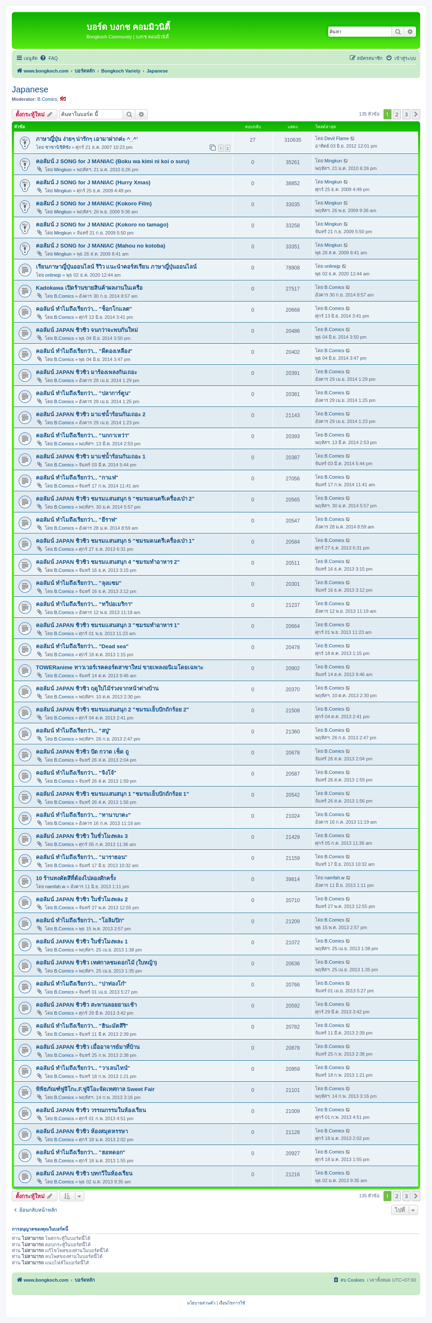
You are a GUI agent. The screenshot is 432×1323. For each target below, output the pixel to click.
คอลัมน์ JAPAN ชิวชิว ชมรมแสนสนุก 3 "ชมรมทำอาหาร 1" (108, 625)
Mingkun (63, 169)
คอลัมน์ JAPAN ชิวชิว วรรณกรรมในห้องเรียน (91, 1110)
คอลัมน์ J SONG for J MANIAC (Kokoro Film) (94, 203)
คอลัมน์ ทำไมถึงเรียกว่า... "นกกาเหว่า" (83, 435)
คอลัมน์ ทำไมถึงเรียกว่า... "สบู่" (73, 731)
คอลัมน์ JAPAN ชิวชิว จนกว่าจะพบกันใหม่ (87, 330)
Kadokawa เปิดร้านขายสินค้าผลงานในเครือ (89, 288)
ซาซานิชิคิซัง (57, 147)
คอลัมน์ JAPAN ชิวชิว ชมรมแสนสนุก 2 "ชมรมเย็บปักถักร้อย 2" (112, 709)
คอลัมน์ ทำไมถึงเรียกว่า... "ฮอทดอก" (80, 1152)
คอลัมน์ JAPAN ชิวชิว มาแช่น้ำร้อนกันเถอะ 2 (91, 414)
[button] (416, 114)
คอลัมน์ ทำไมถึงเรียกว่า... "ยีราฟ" (76, 520)
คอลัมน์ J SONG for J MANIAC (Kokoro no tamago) (102, 224)
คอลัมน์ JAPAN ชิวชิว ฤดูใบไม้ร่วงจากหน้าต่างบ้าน (97, 688)
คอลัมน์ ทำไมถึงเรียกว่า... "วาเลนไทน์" (83, 1068)
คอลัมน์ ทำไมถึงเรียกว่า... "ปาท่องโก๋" (81, 984)
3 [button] (406, 114)
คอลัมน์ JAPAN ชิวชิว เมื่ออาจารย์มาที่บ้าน (88, 1047)
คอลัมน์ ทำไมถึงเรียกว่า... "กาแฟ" (77, 477)
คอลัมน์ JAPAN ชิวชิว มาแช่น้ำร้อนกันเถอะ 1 (91, 456)
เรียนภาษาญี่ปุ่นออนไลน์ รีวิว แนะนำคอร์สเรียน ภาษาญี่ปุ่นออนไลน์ (116, 267)
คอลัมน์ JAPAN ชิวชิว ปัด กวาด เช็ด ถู (82, 752)
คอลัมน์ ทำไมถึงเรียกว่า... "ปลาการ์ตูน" (83, 393)
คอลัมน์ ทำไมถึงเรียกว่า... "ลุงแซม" (79, 583)
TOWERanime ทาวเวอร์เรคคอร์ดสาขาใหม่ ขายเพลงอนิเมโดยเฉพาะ (119, 667)
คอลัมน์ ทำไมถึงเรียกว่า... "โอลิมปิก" (80, 920)
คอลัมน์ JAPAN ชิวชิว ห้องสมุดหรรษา (82, 1131)
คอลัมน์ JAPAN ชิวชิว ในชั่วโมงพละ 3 (82, 836)
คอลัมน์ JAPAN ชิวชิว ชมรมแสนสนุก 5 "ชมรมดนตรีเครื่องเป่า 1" (115, 541)
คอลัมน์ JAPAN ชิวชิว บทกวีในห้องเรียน (84, 1173)
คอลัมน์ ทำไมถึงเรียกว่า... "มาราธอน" (81, 857)
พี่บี (63, 99)
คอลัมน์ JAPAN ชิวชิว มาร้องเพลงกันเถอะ (86, 372)
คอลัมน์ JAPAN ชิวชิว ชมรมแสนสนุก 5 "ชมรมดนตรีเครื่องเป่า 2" (115, 499)
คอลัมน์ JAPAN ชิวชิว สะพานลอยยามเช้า (86, 1005)
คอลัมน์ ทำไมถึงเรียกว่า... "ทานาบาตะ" (83, 815)
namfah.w (55, 886)
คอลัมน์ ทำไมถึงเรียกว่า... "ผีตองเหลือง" (84, 351)
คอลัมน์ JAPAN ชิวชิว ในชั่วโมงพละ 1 (82, 941)
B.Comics (47, 99)
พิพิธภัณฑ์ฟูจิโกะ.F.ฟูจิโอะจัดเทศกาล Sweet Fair (95, 1089)
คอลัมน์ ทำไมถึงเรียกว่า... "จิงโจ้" (76, 773)
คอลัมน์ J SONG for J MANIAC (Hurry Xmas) (93, 182)
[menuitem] (49, 58)
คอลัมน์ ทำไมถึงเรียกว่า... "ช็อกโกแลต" (84, 309)
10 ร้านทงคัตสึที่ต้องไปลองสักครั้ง (76, 878)
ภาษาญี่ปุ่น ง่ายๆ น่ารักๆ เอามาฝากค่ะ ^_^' (87, 139)
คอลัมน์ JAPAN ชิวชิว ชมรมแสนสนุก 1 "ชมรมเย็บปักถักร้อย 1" (112, 794)
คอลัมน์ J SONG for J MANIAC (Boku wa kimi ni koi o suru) (112, 161)
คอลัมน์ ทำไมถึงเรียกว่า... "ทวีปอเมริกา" (84, 604)
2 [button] (396, 114)
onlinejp (53, 275)
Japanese (30, 89)
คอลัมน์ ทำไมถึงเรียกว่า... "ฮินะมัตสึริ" (82, 1026)
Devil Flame (336, 138)
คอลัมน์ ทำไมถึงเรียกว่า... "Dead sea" (82, 646)
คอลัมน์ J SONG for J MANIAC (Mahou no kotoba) (100, 246)
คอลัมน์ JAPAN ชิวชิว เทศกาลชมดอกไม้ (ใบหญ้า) (96, 962)
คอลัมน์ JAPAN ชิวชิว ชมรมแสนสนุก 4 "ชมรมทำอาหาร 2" (108, 562)
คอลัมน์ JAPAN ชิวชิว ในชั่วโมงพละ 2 (82, 899)
